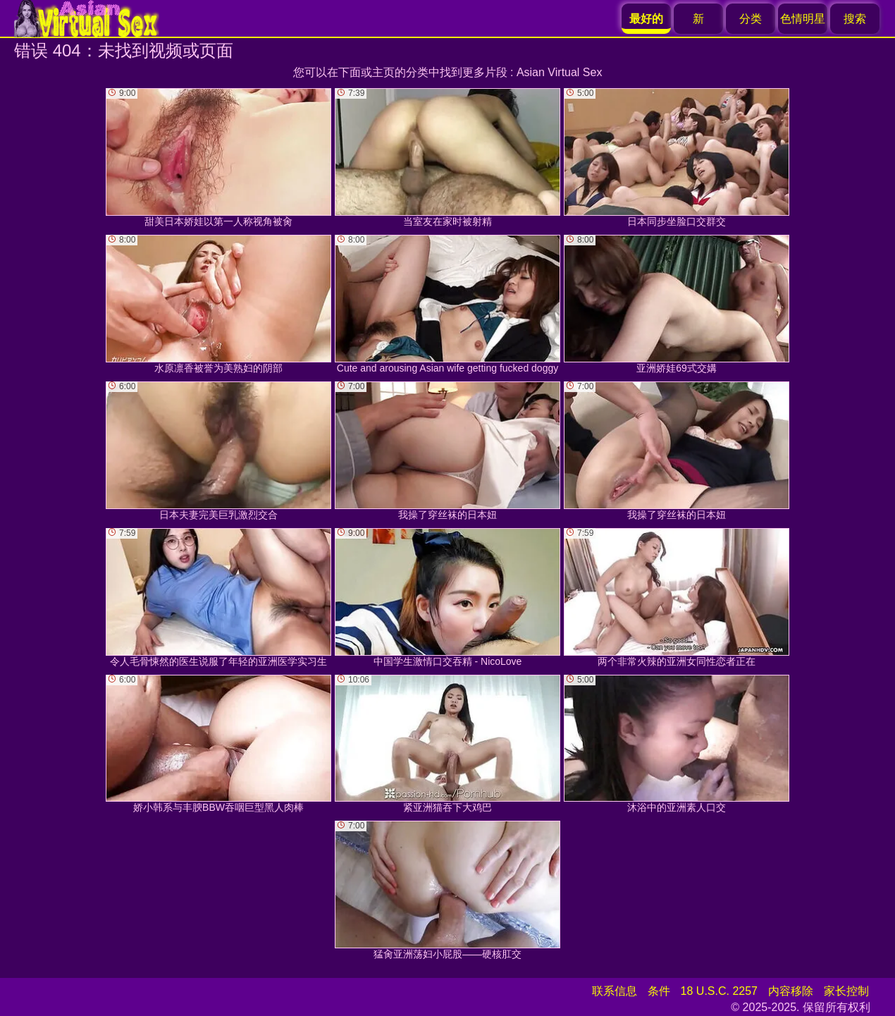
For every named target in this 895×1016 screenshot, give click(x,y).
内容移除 (790, 991)
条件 (659, 991)
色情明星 (802, 19)
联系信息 (614, 991)
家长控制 (846, 991)
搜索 (855, 19)
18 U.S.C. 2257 (719, 991)
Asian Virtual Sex (560, 72)
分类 (750, 19)
